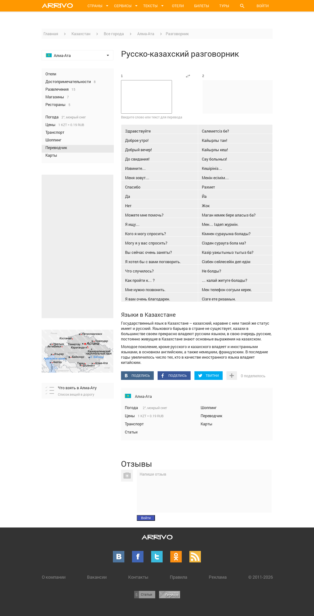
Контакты (138, 577)
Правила (178, 577)
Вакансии (97, 577)
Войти (263, 5)
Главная (51, 33)
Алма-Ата (145, 33)
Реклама (218, 577)
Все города (114, 33)
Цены (130, 415)
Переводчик (211, 415)
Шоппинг (209, 407)
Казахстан (81, 33)
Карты (206, 423)
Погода (132, 407)
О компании (54, 577)
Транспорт (134, 423)
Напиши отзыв (153, 474)
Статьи (131, 431)
